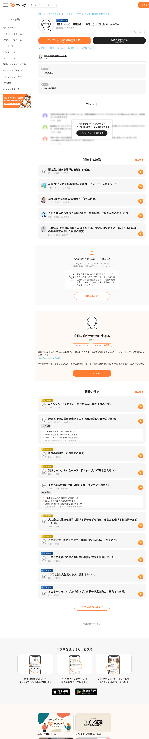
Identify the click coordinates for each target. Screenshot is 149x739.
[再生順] (139, 159)
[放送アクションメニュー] (144, 31)
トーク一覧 (8, 46)
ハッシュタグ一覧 (11, 89)
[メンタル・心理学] (102, 345)
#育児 (52, 48)
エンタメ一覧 (9, 52)
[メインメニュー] (5, 5)
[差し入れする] (92, 296)
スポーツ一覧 (9, 58)
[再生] (140, 172)
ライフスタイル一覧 (12, 34)
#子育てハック (88, 48)
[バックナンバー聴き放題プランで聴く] (64, 40)
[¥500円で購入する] (119, 40)
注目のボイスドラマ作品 (14, 64)
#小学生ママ (73, 48)
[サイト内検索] (56, 5)
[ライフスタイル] (81, 345)
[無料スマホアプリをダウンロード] (17, 101)
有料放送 (7, 83)
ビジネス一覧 (9, 27)
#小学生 (61, 48)
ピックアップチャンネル (14, 70)
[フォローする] (92, 373)
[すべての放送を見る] (92, 607)
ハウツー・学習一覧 (12, 40)
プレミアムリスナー (12, 77)
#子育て (42, 48)
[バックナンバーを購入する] (91, 133)
